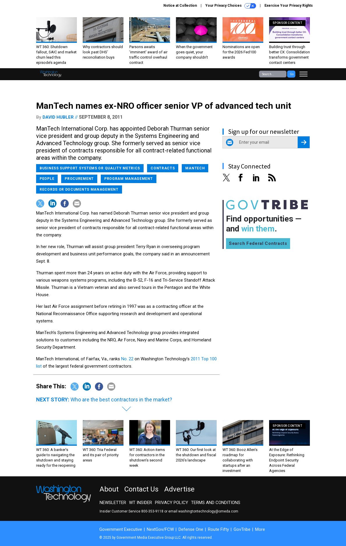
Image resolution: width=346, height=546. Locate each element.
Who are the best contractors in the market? (121, 399)
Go (292, 74)
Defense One (191, 529)
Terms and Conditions (215, 502)
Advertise (179, 489)
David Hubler (58, 117)
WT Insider (140, 502)
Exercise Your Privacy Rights (288, 5)
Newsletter (113, 502)
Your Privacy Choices (230, 5)
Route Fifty (218, 529)
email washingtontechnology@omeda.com (203, 511)
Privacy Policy (171, 502)
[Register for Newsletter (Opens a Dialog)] (304, 142)
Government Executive (120, 529)
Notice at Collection (180, 5)
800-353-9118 (152, 511)
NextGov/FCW (160, 529)
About (109, 489)
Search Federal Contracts (258, 243)
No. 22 (127, 358)
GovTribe (242, 529)
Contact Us (141, 489)
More (260, 529)
